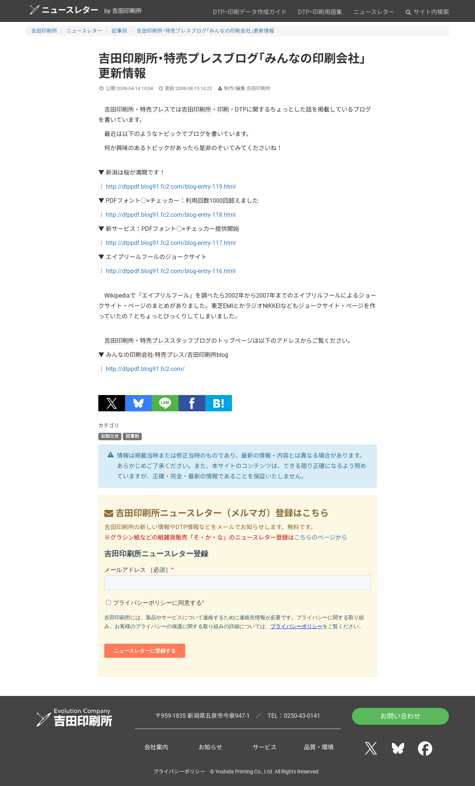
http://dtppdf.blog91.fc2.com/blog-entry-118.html (171, 214)
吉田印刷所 (44, 31)
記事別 (119, 31)
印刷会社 (141, 354)
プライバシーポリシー (179, 772)
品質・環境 (319, 747)
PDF (111, 200)
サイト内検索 (427, 12)
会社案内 (156, 747)
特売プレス (155, 109)
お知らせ (110, 436)
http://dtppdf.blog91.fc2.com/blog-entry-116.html (171, 271)
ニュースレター (64, 10)
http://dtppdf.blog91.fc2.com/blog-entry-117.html (171, 242)
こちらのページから (320, 537)
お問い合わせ (400, 716)
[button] (111, 403)
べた (213, 295)
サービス (264, 747)
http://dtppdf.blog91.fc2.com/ (145, 368)
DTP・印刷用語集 (320, 12)
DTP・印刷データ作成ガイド (250, 12)
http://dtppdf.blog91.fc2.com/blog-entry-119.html (171, 186)
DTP (240, 109)
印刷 (223, 109)
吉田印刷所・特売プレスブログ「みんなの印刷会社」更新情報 (205, 31)
